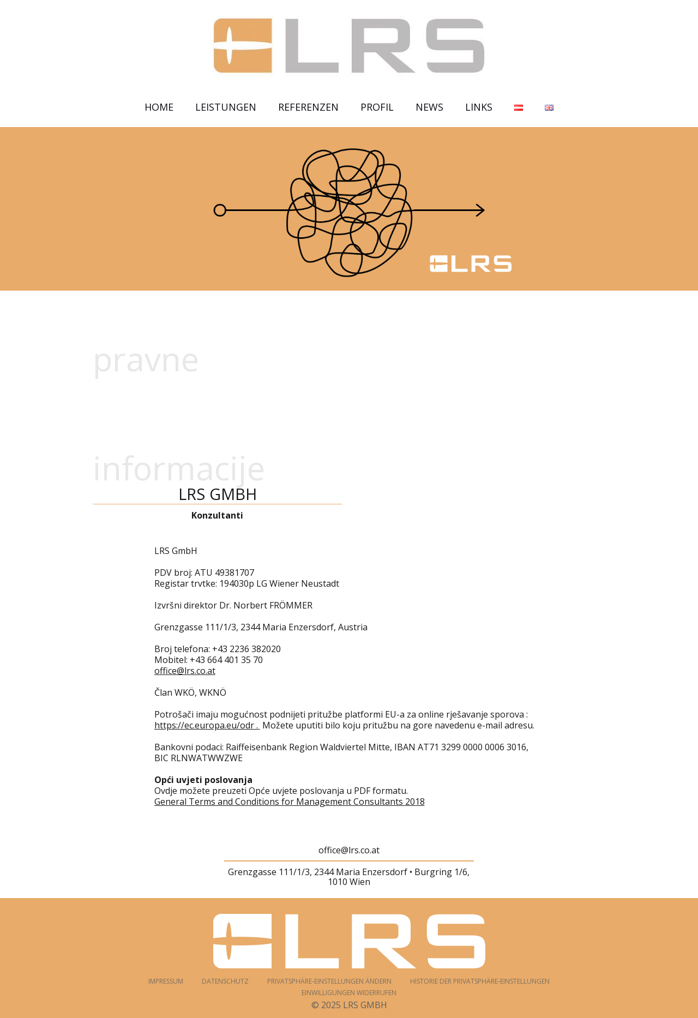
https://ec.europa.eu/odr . (207, 725)
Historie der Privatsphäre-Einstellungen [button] (480, 981)
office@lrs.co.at (184, 671)
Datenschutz (225, 981)
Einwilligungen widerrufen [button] (349, 993)
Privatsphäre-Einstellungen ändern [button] (329, 981)
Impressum (165, 981)
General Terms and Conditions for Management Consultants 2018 (289, 802)
